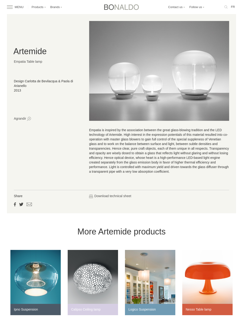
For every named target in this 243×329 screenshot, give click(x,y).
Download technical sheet (110, 196)
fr (233, 7)
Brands (56, 7)
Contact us (176, 7)
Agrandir (22, 119)
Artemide (30, 51)
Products (39, 7)
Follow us (197, 7)
